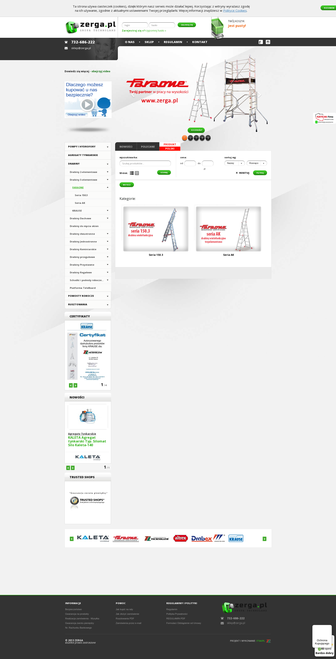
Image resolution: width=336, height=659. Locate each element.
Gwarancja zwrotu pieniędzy (79, 623)
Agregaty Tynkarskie (83, 155)
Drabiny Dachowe (80, 218)
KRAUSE (77, 210)
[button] (132, 93)
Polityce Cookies (235, 10)
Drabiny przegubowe (82, 257)
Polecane (148, 146)
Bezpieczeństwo (73, 609)
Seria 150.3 (81, 195)
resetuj (242, 172)
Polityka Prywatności (176, 614)
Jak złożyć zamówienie (127, 614)
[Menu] (329, 627)
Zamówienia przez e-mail (128, 623)
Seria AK (80, 202)
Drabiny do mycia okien (84, 226)
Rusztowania (77, 304)
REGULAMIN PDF (175, 618)
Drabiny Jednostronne (83, 241)
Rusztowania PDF (125, 618)
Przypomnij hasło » (155, 30)
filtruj (260, 173)
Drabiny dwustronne (82, 233)
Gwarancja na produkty (77, 614)
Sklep (149, 42)
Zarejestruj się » (133, 30)
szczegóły (196, 130)
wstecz (127, 185)
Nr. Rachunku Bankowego (78, 627)
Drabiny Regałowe (81, 272)
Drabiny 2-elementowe (83, 172)
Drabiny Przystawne (82, 264)
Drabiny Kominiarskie (83, 249)
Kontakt (199, 42)
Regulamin (173, 42)
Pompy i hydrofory (81, 146)
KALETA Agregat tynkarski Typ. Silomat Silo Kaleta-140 (87, 441)
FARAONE (78, 187)
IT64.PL (260, 640)
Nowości (126, 146)
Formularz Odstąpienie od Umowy (183, 623)
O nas (130, 42)
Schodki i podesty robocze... (86, 280)
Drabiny (74, 163)
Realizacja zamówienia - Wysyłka (82, 618)
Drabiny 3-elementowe (83, 179)
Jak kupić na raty (124, 609)
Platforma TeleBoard (83, 287)
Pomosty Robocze (81, 295)
